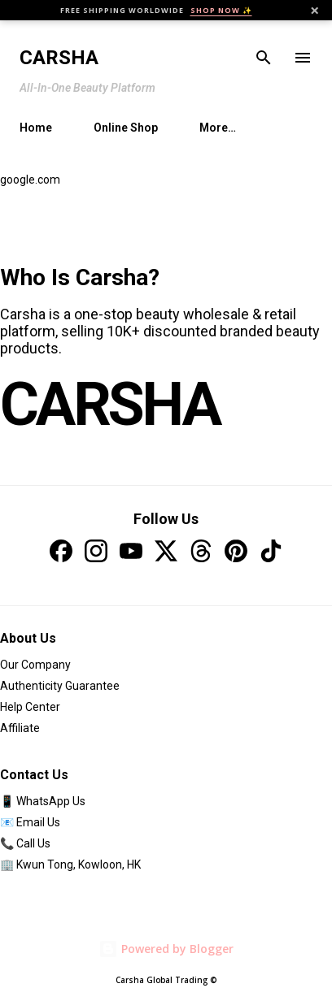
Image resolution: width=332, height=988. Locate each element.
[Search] (263, 57)
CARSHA (109, 405)
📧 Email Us (30, 822)
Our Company (35, 664)
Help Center (30, 706)
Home (36, 127)
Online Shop (126, 127)
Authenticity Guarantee (60, 685)
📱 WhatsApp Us (42, 801)
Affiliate (20, 728)
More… (217, 127)
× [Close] (314, 11)
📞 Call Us (25, 843)
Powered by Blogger (166, 948)
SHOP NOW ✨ (221, 10)
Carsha (59, 57)
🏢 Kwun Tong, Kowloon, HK (70, 864)
